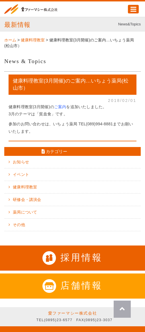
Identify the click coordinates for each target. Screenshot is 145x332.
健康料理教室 (25, 187)
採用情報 (72, 257)
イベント (21, 174)
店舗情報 (72, 285)
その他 (19, 224)
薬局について (25, 212)
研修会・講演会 (27, 199)
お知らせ (21, 162)
